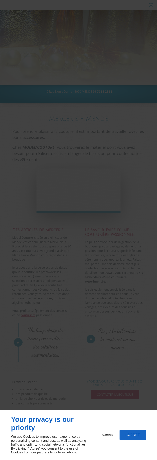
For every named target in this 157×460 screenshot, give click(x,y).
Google (55, 452)
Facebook (69, 452)
